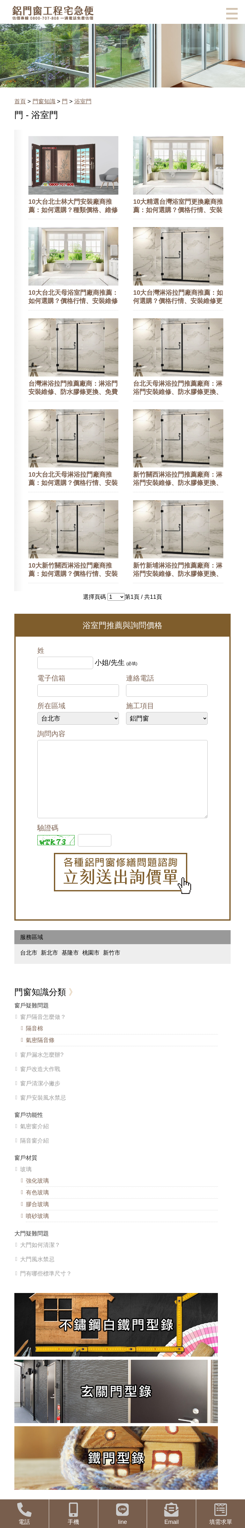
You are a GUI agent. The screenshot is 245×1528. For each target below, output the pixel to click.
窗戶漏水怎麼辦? (41, 1067)
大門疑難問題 (31, 1246)
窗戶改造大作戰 (40, 1082)
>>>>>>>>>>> (116, 597)
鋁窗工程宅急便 (52, 13)
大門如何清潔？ (40, 1258)
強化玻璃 (37, 1193)
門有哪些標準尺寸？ (46, 1286)
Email (171, 1514)
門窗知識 (44, 101)
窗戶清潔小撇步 (40, 1096)
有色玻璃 (37, 1205)
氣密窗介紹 (34, 1139)
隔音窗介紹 (34, 1153)
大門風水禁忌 (37, 1272)
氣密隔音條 (40, 1053)
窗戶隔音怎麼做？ (43, 1030)
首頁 (20, 101)
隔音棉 (34, 1041)
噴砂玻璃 (37, 1229)
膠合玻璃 (37, 1217)
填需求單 (220, 1514)
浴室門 (83, 101)
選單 (232, 13)
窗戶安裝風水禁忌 (43, 1110)
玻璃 (26, 1182)
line (122, 1514)
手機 (73, 1514)
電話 (24, 1514)
